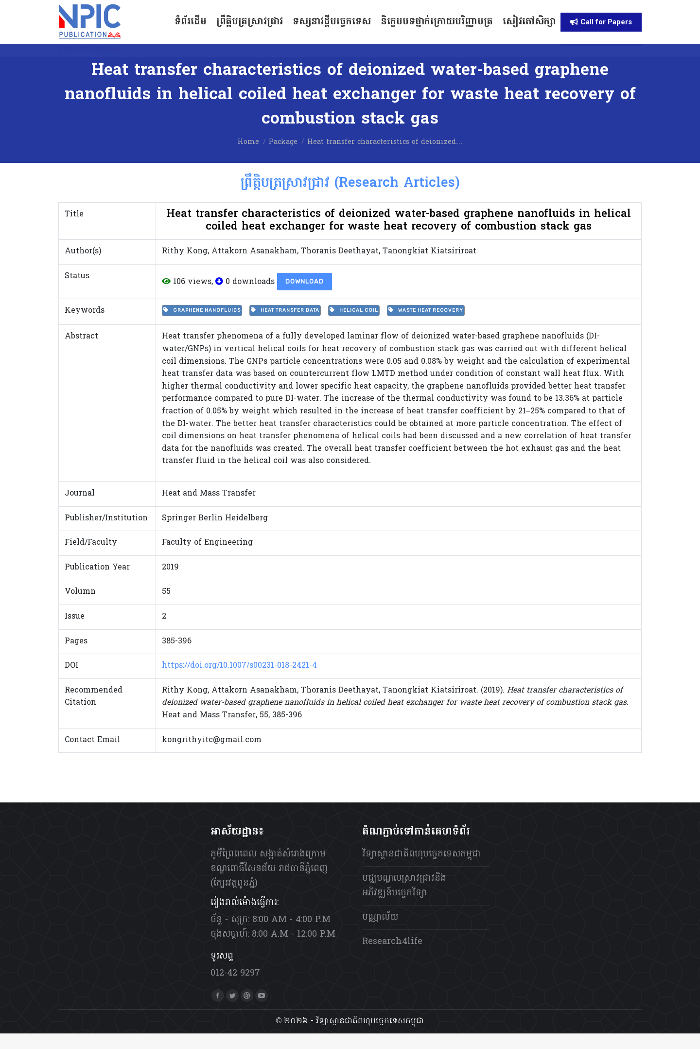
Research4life (392, 957)
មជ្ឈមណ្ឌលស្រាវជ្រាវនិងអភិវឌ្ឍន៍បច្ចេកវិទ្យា (404, 901)
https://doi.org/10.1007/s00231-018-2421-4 (239, 681)
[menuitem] (483, 8)
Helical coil (354, 326)
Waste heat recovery (425, 326)
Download (304, 297)
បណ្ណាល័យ (380, 933)
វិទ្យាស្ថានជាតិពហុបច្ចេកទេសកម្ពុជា (421, 869)
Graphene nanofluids (202, 326)
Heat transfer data (285, 326)
